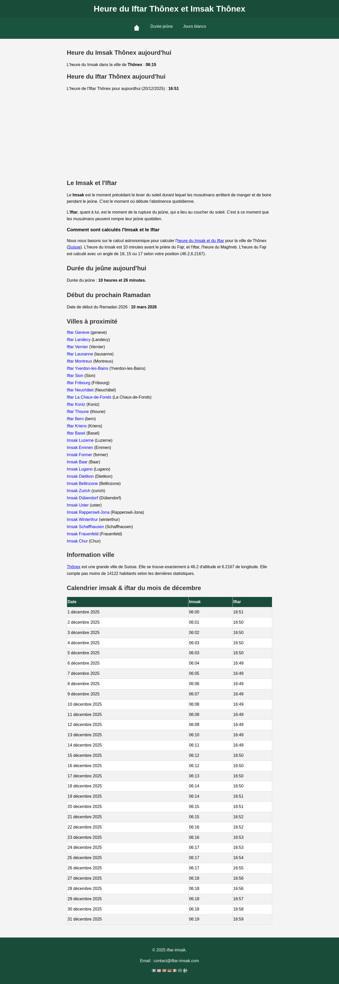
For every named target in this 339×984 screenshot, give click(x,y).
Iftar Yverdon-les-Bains (88, 368)
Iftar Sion (75, 375)
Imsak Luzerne (81, 440)
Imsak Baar (78, 462)
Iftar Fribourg (79, 383)
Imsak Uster (78, 505)
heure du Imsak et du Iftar (200, 240)
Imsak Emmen (80, 447)
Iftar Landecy (79, 339)
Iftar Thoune (78, 411)
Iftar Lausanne (80, 354)
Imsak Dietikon (81, 476)
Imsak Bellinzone (83, 483)
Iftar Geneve (79, 332)
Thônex (73, 567)
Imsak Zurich (79, 491)
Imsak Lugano (80, 469)
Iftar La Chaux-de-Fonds (89, 397)
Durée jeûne (161, 26)
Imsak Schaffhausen (86, 527)
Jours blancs (194, 26)
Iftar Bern (76, 419)
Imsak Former (80, 455)
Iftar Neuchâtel (81, 390)
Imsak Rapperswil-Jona (89, 512)
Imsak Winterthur (83, 519)
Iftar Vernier (78, 347)
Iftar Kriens (77, 426)
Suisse (74, 247)
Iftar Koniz (76, 404)
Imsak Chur (78, 541)
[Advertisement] (169, 136)
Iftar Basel (76, 433)
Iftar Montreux (80, 361)
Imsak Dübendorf (83, 498)
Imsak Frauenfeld (83, 534)
